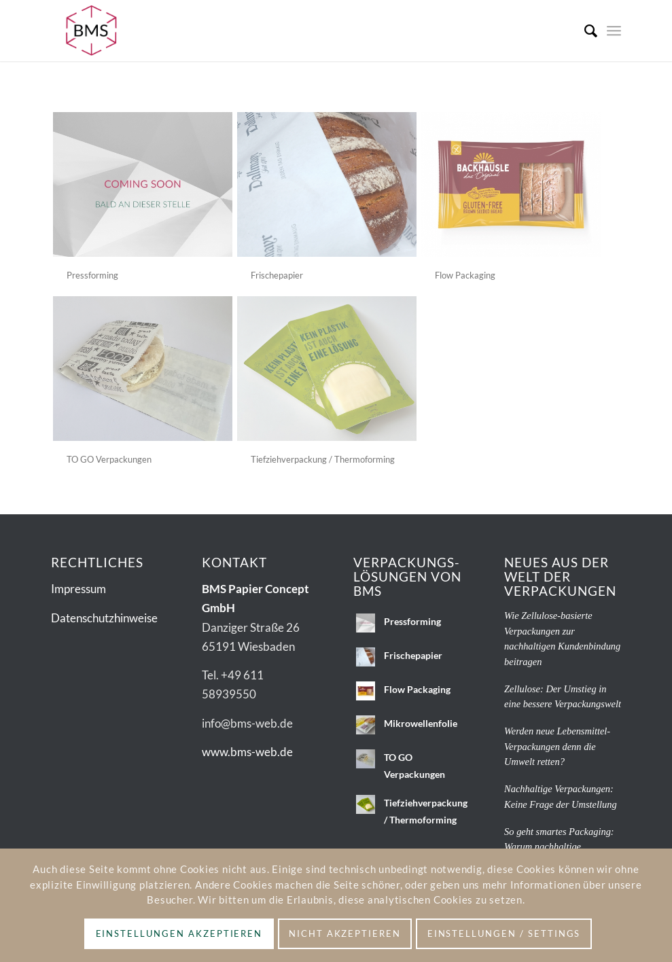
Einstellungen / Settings (504, 933)
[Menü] (614, 30)
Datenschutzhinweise (104, 618)
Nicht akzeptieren (345, 933)
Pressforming (92, 275)
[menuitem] (584, 30)
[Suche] (584, 30)
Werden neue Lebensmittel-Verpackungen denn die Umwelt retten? (557, 746)
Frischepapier (277, 275)
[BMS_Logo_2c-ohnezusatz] (91, 30)
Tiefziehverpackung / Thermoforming (323, 459)
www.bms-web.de (247, 752)
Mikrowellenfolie (420, 723)
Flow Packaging (465, 275)
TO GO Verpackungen (109, 459)
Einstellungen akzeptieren (179, 933)
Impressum (78, 589)
